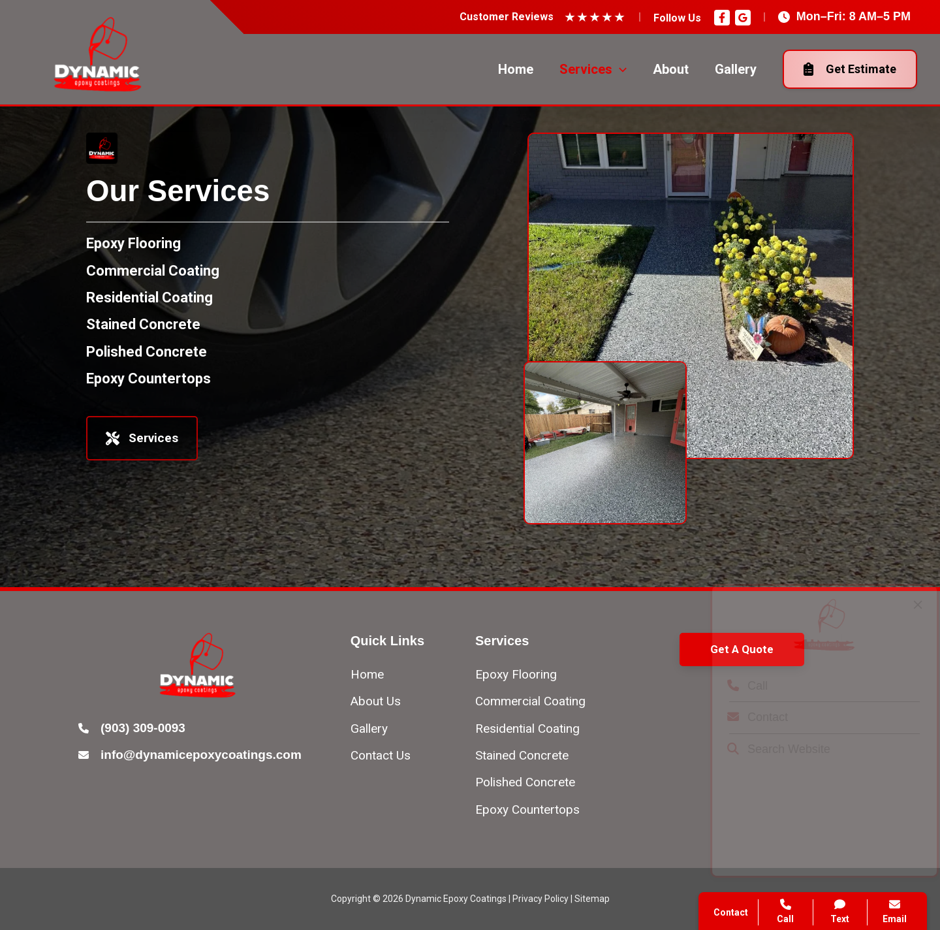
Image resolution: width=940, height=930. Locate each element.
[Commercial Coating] (152, 271)
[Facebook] (722, 17)
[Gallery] (369, 728)
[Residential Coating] (149, 297)
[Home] (367, 674)
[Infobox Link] (198, 729)
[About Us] (376, 701)
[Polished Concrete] (146, 352)
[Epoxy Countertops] (148, 378)
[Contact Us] (381, 755)
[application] (619, 69)
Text (840, 911)
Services (142, 437)
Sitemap (592, 898)
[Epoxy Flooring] (133, 243)
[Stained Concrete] (143, 324)
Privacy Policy (540, 898)
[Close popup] (906, 605)
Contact (745, 717)
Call (735, 685)
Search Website (767, 749)
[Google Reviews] (743, 17)
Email (895, 911)
